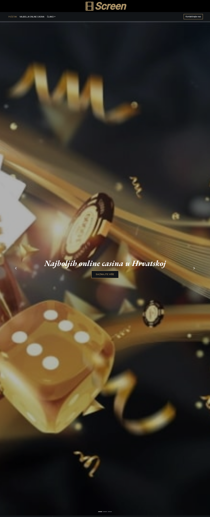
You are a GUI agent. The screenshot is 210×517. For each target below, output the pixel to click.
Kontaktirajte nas (190, 17)
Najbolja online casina (35, 17)
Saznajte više (105, 276)
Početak (15, 17)
